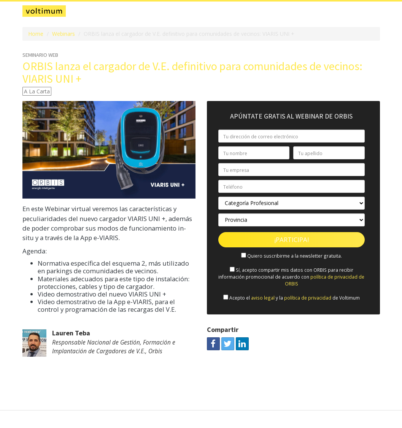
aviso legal (263, 298)
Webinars (63, 33)
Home (35, 33)
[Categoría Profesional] (291, 203)
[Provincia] (291, 219)
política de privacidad (307, 298)
